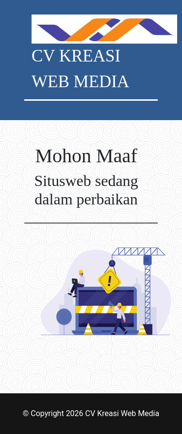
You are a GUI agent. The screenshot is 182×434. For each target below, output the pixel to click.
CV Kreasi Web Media (122, 413)
